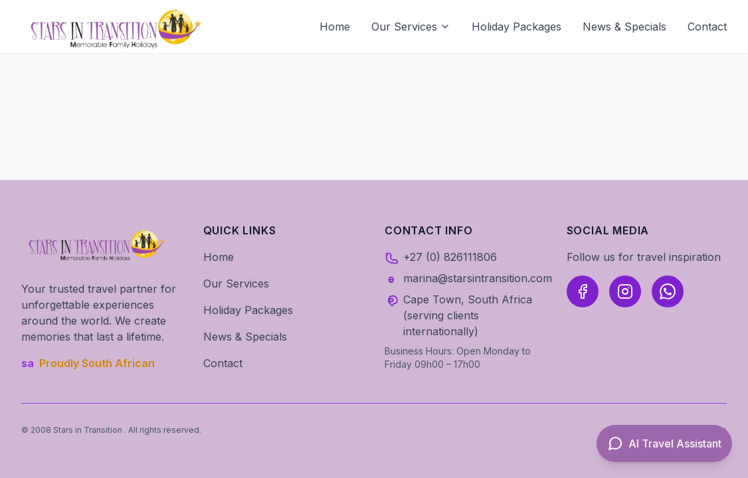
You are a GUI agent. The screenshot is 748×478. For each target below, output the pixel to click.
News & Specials (624, 26)
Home (335, 26)
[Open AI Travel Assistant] (664, 443)
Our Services (410, 26)
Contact (707, 26)
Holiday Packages (516, 26)
